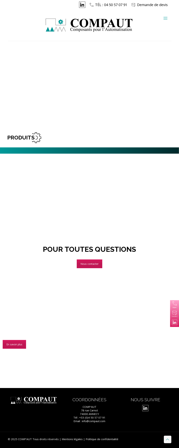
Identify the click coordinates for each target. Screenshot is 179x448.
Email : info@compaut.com (89, 421)
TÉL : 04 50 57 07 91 (111, 4)
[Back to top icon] (167, 439)
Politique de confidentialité (102, 439)
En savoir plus (14, 344)
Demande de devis (152, 4)
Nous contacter (89, 264)
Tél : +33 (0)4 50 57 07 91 (89, 417)
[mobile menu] (165, 18)
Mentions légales (72, 439)
